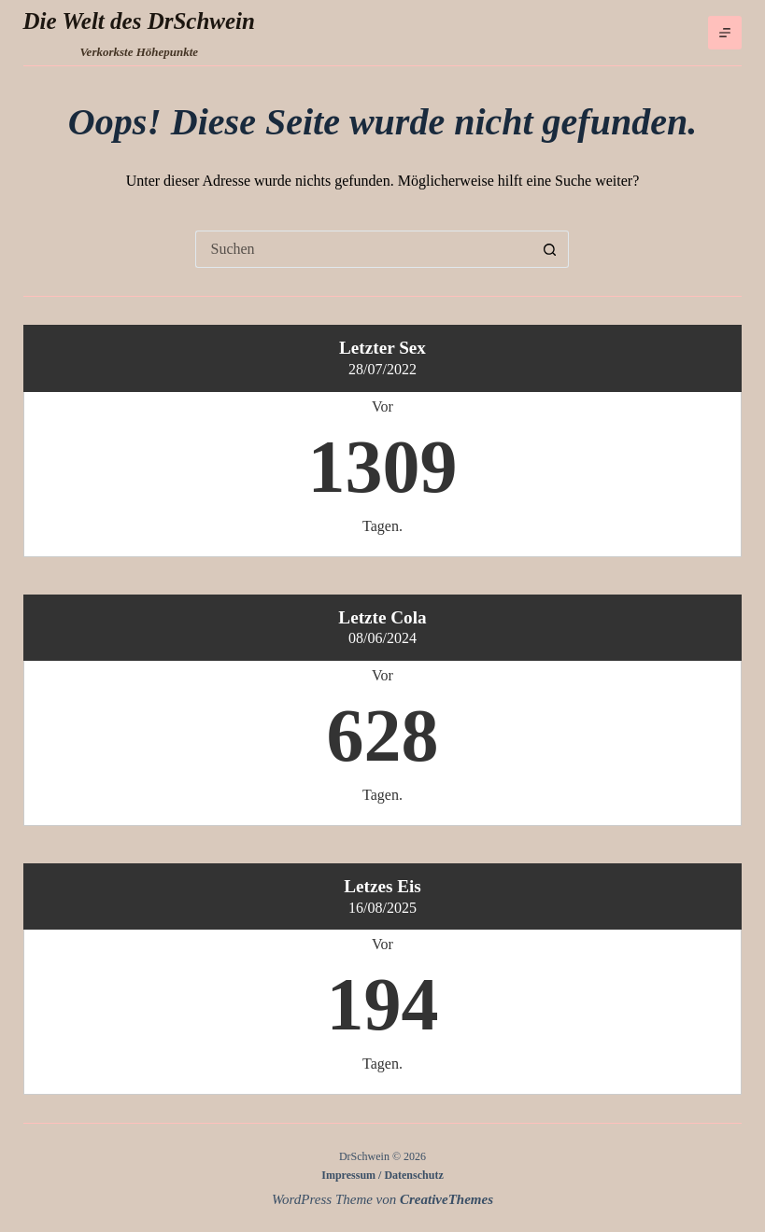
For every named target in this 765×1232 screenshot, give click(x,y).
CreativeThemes (446, 1199)
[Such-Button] (550, 249)
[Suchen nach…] (363, 249)
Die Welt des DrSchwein (139, 21)
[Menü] (725, 32)
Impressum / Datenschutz (382, 1175)
